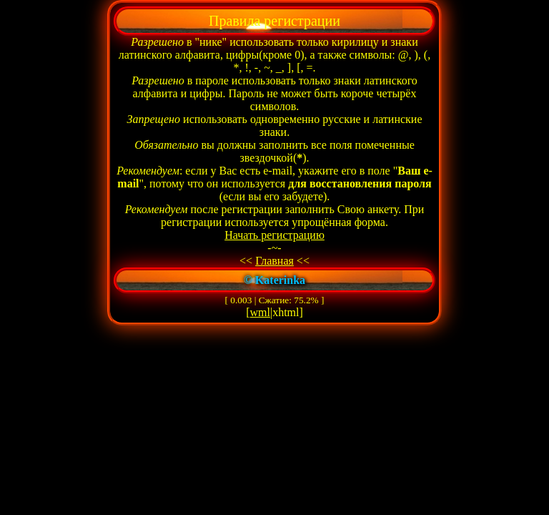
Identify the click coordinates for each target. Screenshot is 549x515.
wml (260, 312)
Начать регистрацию (274, 235)
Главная (274, 261)
